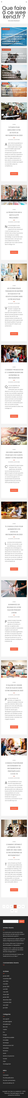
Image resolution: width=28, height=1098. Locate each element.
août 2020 (5, 1005)
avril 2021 (5, 989)
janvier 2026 (6, 976)
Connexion (6, 1075)
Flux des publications (8, 1078)
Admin (18, 139)
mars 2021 (5, 992)
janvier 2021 (6, 997)
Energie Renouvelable (8, 1037)
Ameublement (7, 1024)
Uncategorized (7, 1064)
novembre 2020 (7, 1002)
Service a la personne (8, 1056)
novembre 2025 (7, 978)
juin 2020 (5, 1007)
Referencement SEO (8, 1045)
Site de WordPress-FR (8, 1083)
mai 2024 (5, 984)
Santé (4, 1053)
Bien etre (5, 1027)
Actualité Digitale (7, 1021)
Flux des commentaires (9, 1080)
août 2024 (5, 981)
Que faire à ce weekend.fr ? (14, 13)
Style (4, 1061)
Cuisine (14, 124)
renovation (6, 1048)
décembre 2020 (7, 1000)
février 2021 (6, 994)
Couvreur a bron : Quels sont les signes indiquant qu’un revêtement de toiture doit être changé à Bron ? (13, 949)
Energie (5, 1035)
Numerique (6, 1042)
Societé (5, 1058)
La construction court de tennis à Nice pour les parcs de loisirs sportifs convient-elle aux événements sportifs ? (14, 934)
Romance (5, 1050)
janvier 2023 (6, 986)
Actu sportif (6, 1019)
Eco (4, 1032)
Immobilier (6, 1040)
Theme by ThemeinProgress (11, 1093)
